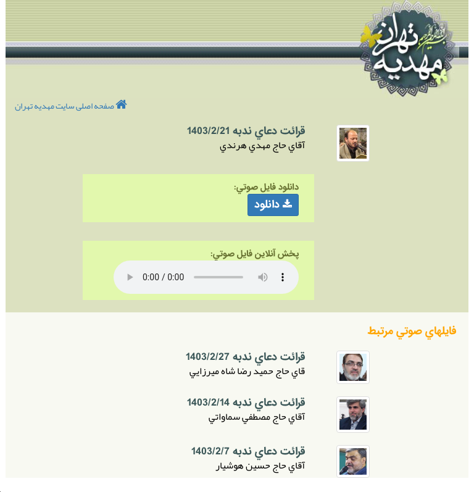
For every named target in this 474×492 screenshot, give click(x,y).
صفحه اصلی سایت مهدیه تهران (71, 105)
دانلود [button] (273, 204)
